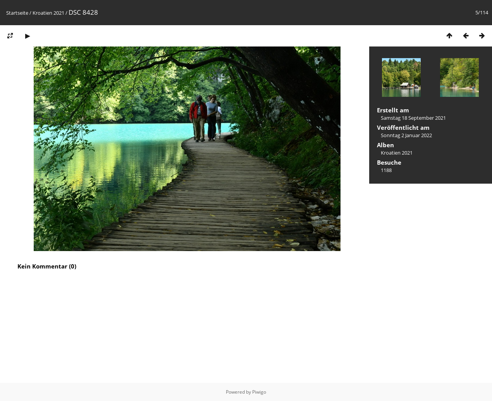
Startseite (17, 12)
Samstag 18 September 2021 (413, 117)
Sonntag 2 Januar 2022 (406, 135)
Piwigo (259, 392)
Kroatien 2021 (48, 12)
